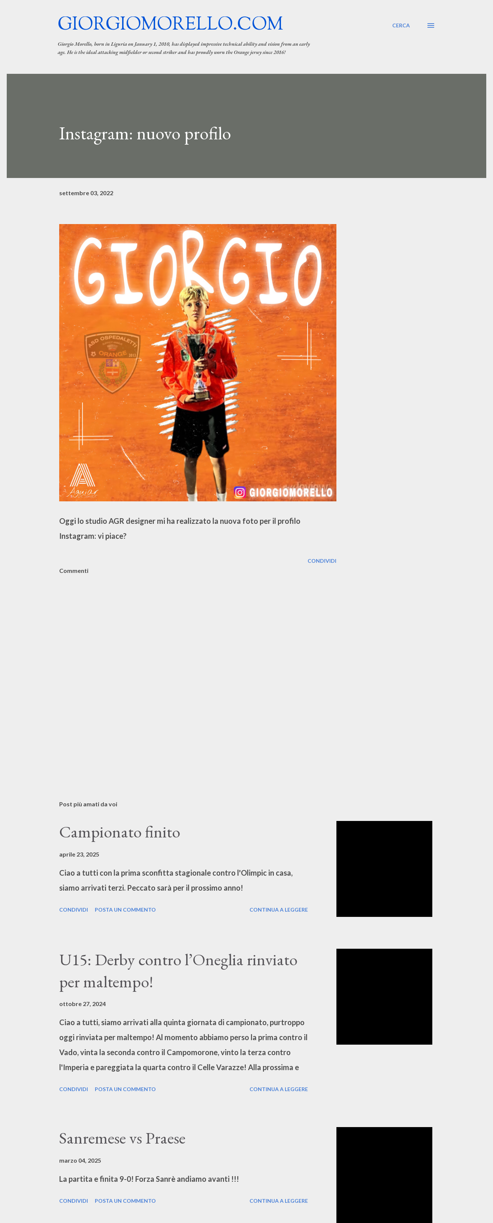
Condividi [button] (322, 561)
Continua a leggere (278, 909)
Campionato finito (119, 831)
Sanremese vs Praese (122, 1137)
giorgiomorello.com (170, 25)
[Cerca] (401, 25)
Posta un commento (125, 909)
